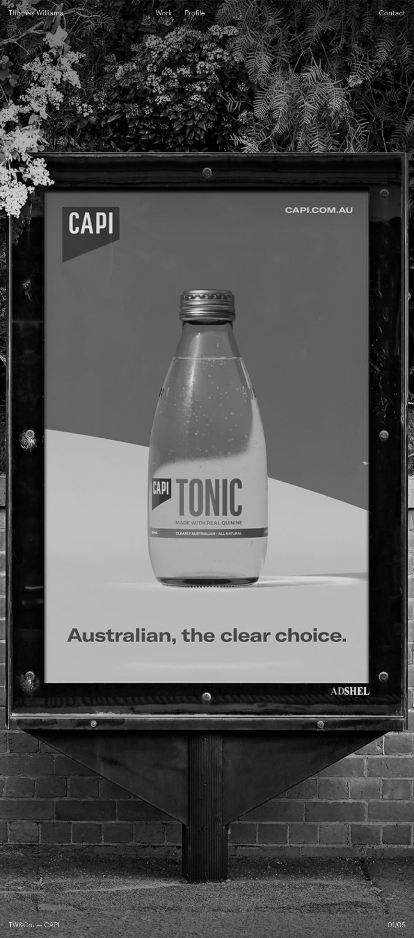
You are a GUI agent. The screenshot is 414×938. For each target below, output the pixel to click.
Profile (195, 13)
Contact (392, 13)
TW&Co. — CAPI (34, 924)
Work (164, 13)
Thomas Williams (36, 13)
